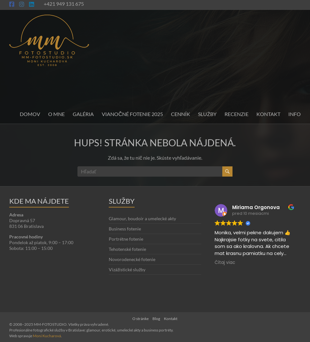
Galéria (83, 114)
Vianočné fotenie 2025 (132, 114)
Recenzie (236, 114)
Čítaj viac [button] (225, 263)
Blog (156, 318)
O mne (56, 114)
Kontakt (268, 114)
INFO (294, 114)
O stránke (140, 318)
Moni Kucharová (47, 335)
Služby (207, 114)
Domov (30, 114)
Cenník (180, 114)
